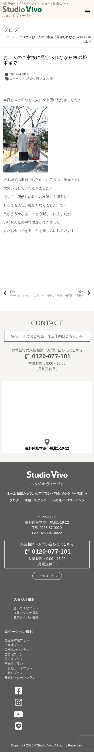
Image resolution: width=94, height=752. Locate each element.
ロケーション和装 (21, 78)
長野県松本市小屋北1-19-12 (47, 448)
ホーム (11, 37)
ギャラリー (68, 493)
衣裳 (82, 493)
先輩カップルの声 (29, 493)
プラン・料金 (51, 493)
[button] (87, 11)
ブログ (11, 30)
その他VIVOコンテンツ (68, 500)
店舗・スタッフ (35, 500)
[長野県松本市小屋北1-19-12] (47, 442)
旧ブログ (42, 78)
